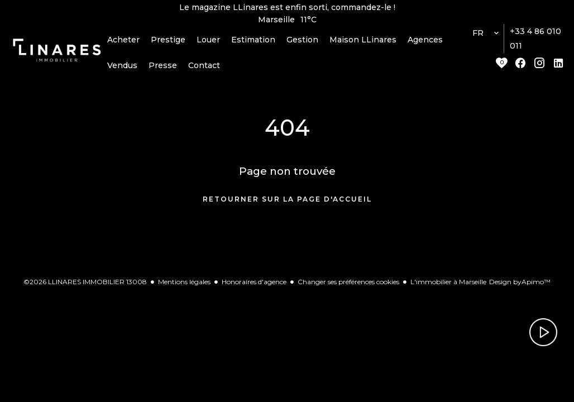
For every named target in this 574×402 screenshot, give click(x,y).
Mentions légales (184, 285)
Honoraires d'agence (254, 285)
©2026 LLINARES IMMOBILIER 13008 (85, 285)
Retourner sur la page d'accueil (287, 203)
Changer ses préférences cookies (348, 285)
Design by (520, 285)
